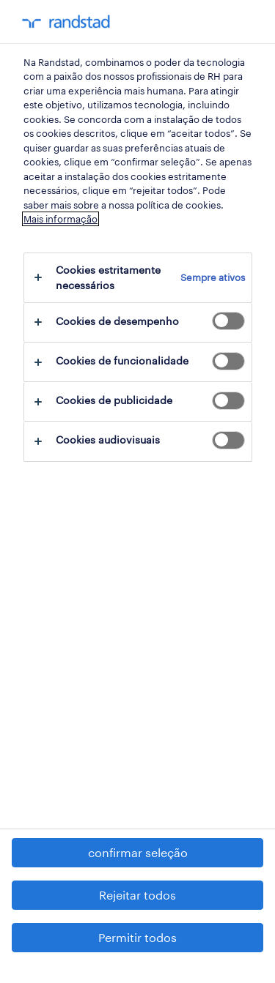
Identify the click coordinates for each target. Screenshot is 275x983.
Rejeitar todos (137, 895)
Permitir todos (137, 937)
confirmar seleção (138, 852)
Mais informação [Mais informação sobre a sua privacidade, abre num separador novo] (60, 219)
